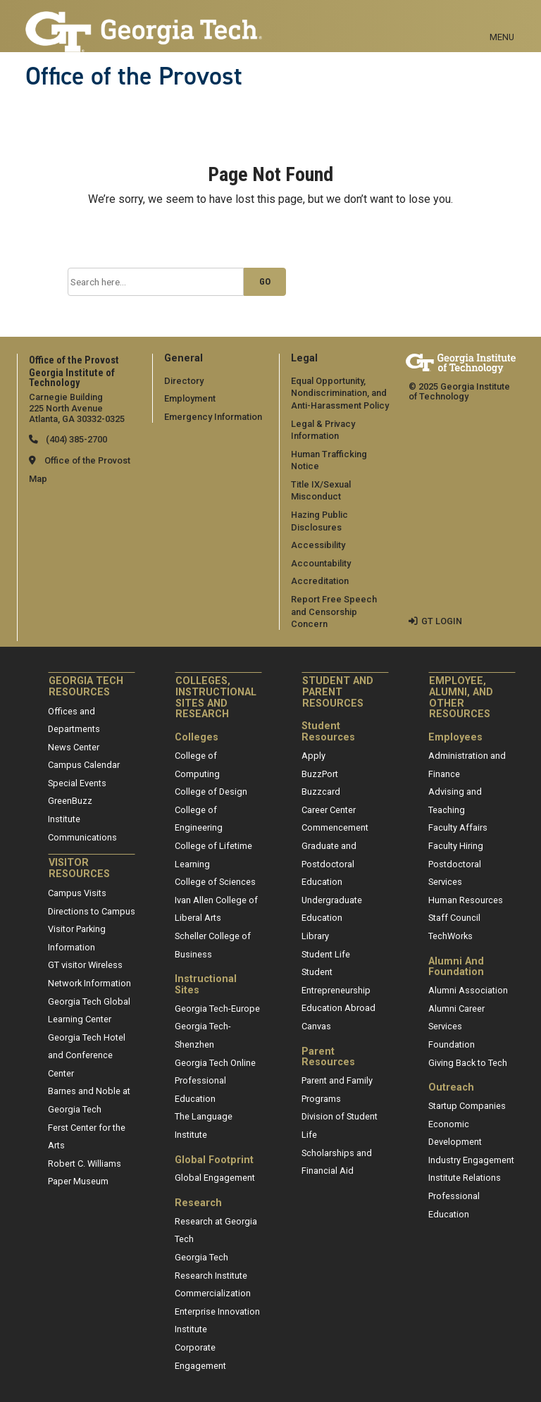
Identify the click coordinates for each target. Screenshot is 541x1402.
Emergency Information (213, 416)
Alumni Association (468, 990)
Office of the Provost (133, 76)
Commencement (334, 827)
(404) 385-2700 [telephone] (75, 439)
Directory (184, 381)
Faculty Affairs (457, 827)
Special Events (77, 783)
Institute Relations (464, 1177)
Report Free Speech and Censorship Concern (334, 611)
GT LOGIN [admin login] (441, 621)
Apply (313, 755)
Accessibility (318, 545)
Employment (190, 398)
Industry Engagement (471, 1160)
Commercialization (213, 1293)
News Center (73, 747)
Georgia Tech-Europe (217, 1008)
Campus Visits (77, 893)
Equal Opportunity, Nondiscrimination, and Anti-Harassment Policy (340, 393)
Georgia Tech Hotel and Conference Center (86, 1055)
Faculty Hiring (455, 845)
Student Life (325, 954)
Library (315, 936)
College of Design (211, 791)
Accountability (321, 563)
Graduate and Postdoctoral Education (328, 863)
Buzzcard (320, 791)
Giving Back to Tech (467, 1062)
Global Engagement (215, 1177)
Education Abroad (338, 1008)
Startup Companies (467, 1105)
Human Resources (465, 900)
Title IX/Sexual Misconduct (321, 490)
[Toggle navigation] (502, 21)
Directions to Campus (91, 911)
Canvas (316, 1026)
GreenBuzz (70, 800)
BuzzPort (319, 774)
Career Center (328, 810)
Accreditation (320, 581)
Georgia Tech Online (215, 1062)
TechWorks (450, 936)
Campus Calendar (84, 764)
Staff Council (454, 917)
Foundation (451, 1044)
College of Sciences (215, 881)
